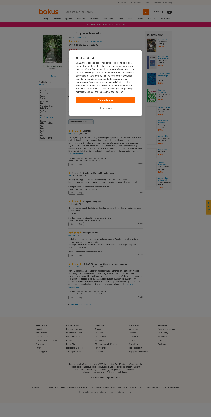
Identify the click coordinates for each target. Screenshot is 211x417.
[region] (105, 83)
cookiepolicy (117, 92)
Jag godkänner (105, 100)
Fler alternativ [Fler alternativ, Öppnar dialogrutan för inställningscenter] (105, 108)
